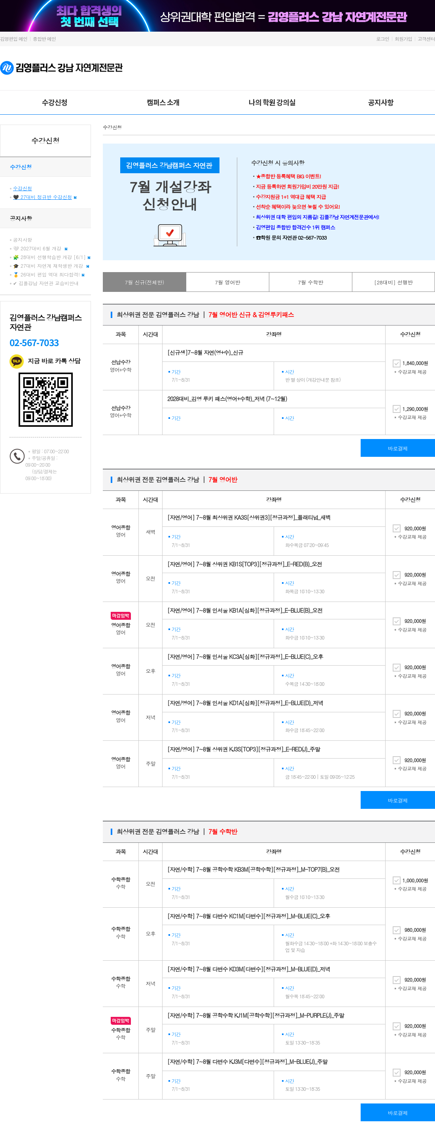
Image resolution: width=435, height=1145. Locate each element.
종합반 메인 (44, 38)
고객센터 (426, 38)
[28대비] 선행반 (393, 282)
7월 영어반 (227, 282)
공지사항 (380, 102)
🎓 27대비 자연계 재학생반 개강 (51, 265)
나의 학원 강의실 (272, 102)
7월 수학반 (310, 282)
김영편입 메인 (13, 38)
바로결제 (398, 448)
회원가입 (403, 38)
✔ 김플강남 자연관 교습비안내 (46, 283)
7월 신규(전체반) (145, 282)
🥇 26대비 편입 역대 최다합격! (48, 274)
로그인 (382, 38)
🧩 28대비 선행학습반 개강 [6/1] (51, 257)
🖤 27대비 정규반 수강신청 (44, 196)
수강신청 (54, 102)
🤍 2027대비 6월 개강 (40, 248)
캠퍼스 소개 (163, 102)
